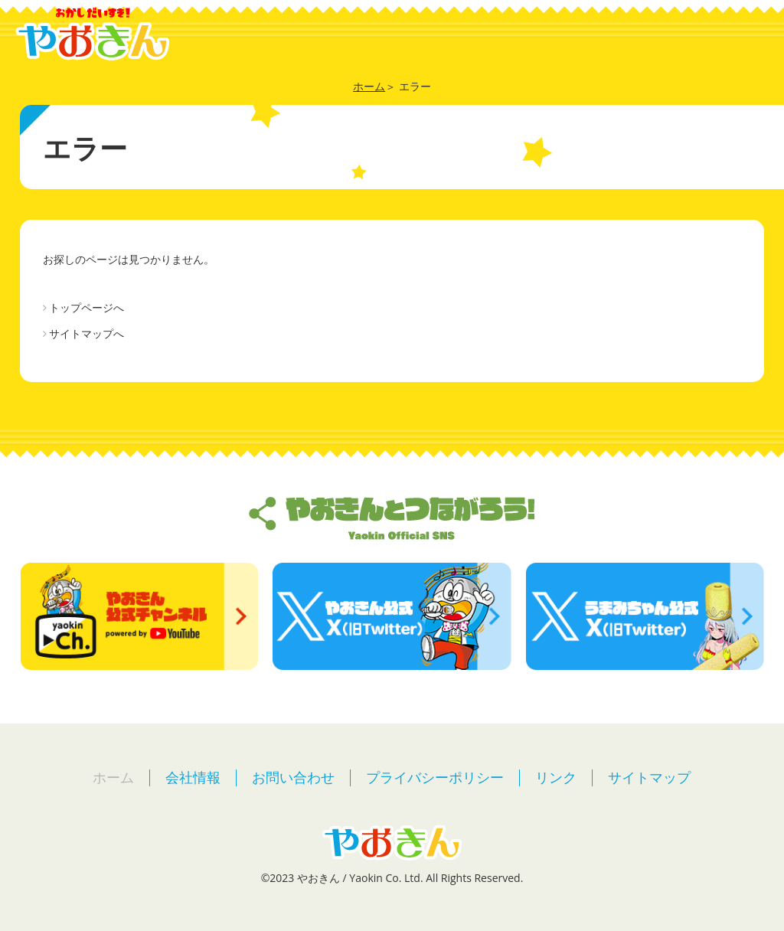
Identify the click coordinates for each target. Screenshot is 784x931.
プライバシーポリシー (435, 777)
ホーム (113, 777)
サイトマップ (649, 777)
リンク (556, 777)
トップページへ (86, 307)
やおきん (92, 34)
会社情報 (192, 777)
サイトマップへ (86, 333)
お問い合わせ (293, 777)
